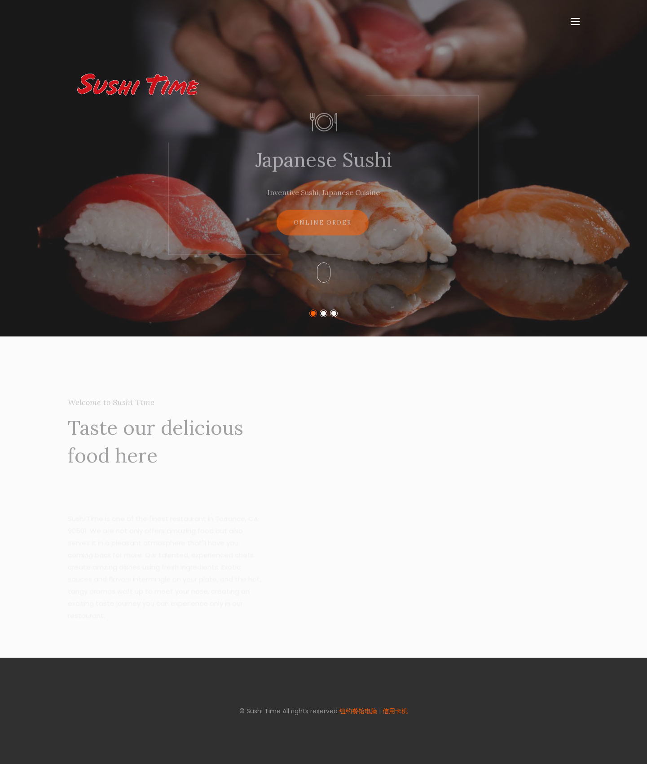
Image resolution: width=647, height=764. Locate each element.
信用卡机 (395, 711)
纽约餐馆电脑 (358, 711)
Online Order (323, 229)
